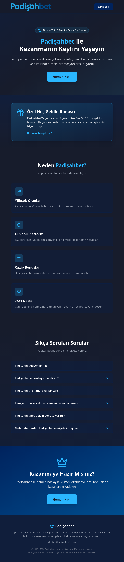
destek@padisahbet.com (62, 542)
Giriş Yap (103, 7)
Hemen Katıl (62, 77)
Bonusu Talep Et (39, 133)
